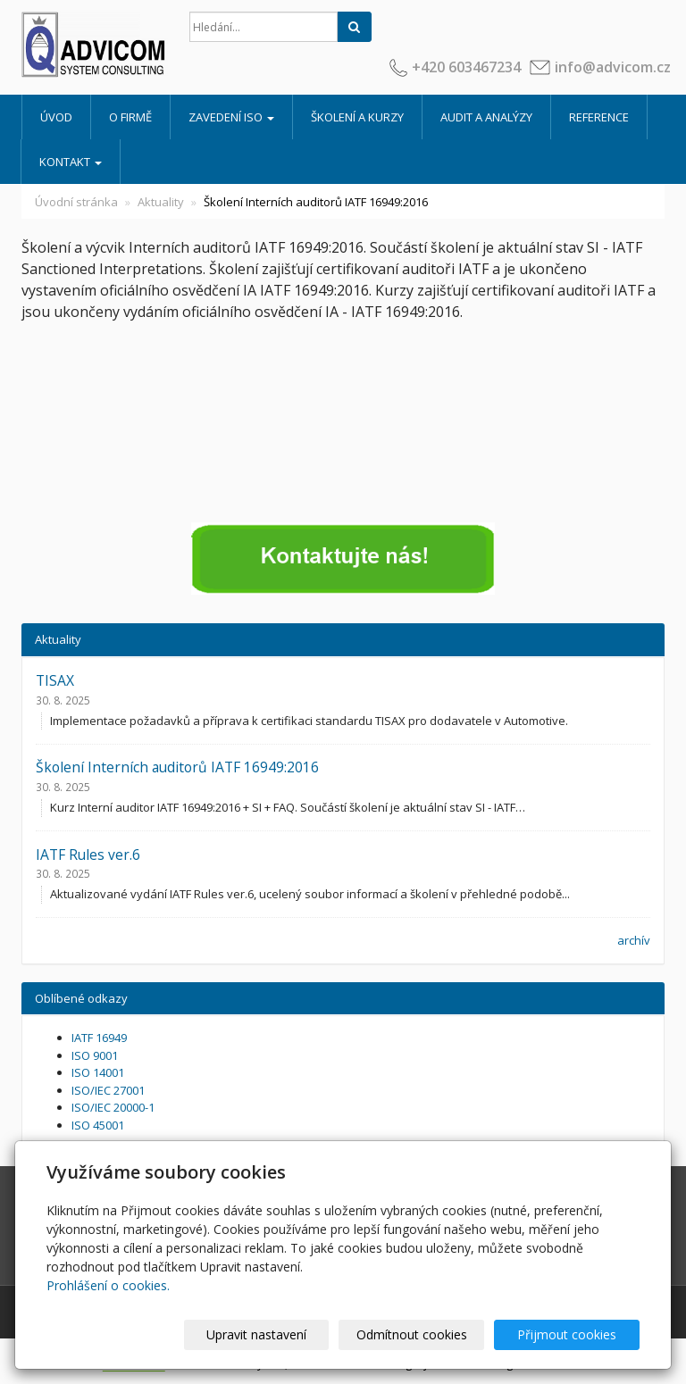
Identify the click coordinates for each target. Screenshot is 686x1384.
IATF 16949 (99, 1038)
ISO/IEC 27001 (108, 1090)
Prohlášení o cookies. (108, 1285)
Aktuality (161, 202)
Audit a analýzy (486, 117)
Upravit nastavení (278, 1334)
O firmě (130, 117)
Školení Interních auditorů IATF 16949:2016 (177, 767)
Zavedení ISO (231, 117)
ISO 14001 (97, 1072)
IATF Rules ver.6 (88, 854)
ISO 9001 (94, 1055)
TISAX (55, 680)
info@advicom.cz (613, 67)
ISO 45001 (97, 1125)
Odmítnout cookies (424, 1334)
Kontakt (70, 162)
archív (633, 940)
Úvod (56, 117)
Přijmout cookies (571, 1334)
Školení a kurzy (357, 117)
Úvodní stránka (76, 202)
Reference (599, 117)
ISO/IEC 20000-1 (113, 1107)
